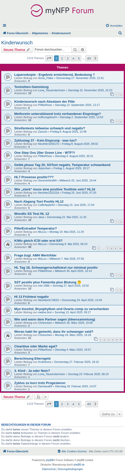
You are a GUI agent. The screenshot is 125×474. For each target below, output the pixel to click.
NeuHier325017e (48, 143)
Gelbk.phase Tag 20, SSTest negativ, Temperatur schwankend (62, 165)
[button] (49, 58)
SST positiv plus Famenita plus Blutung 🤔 (47, 282)
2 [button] (62, 58)
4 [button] (73, 58)
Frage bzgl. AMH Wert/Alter (35, 255)
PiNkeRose (45, 104)
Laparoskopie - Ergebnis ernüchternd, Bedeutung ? (54, 75)
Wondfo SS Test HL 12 (31, 214)
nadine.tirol (45, 312)
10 (120, 248)
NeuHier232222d (48, 192)
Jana (41, 217)
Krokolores (44, 361)
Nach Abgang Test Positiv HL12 (39, 201)
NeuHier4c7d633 (48, 300)
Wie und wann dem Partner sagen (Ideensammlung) (54, 319)
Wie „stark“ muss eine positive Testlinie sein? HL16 (54, 189)
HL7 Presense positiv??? (34, 177)
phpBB (49, 460)
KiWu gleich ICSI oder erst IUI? (38, 240)
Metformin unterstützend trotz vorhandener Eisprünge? (57, 114)
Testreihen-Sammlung (31, 87)
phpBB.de (79, 464)
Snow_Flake (45, 78)
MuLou (42, 231)
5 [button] (79, 58)
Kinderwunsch (17, 42)
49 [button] (89, 58)
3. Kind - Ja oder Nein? (32, 371)
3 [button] (67, 58)
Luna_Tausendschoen (51, 90)
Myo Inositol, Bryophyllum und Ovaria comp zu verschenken (61, 309)
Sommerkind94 (47, 180)
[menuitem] (114, 26)
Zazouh (42, 131)
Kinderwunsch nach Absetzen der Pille (44, 101)
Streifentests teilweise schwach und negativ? (49, 128)
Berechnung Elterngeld (32, 358)
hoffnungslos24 (47, 117)
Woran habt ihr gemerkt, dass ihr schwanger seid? (53, 331)
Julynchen (44, 168)
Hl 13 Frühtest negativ (31, 297)
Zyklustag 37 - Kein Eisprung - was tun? (45, 140)
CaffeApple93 (46, 204)
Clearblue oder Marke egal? (35, 346)
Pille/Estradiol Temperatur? (35, 228)
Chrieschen (45, 322)
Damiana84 (45, 386)
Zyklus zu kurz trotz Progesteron (39, 383)
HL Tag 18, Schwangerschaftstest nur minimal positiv (56, 267)
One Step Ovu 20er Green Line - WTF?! (44, 153)
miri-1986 (44, 285)
